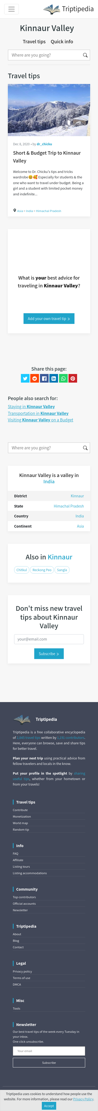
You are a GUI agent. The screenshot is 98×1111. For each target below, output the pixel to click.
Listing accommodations (30, 873)
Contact (18, 947)
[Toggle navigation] (11, 9)
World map (20, 823)
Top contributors (24, 897)
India (29, 211)
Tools (16, 1008)
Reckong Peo (41, 569)
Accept (49, 1105)
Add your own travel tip (49, 318)
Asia (20, 211)
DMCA (17, 984)
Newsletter (20, 910)
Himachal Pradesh (48, 211)
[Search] (44, 55)
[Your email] (49, 1051)
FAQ (15, 853)
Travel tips (34, 41)
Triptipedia (68, 9)
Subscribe (49, 653)
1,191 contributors (70, 737)
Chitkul (21, 569)
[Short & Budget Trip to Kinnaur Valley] (49, 110)
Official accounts (24, 903)
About (17, 934)
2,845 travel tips (28, 737)
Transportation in (38, 413)
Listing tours (21, 866)
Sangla (62, 569)
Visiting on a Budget (40, 420)
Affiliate (18, 860)
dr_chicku (44, 144)
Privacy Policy (83, 1099)
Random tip (21, 829)
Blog (16, 940)
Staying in (31, 406)
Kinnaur (77, 495)
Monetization (22, 816)
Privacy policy (22, 971)
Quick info (62, 41)
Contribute (20, 810)
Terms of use (21, 978)
